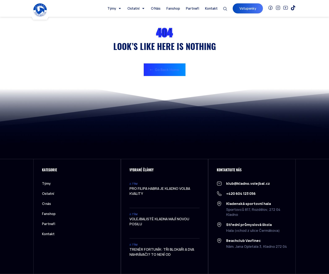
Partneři (192, 8)
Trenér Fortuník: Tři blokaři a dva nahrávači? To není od (161, 252)
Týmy (114, 8)
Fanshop (173, 8)
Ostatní (136, 8)
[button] (225, 8)
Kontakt (211, 8)
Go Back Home (164, 69)
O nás (156, 8)
